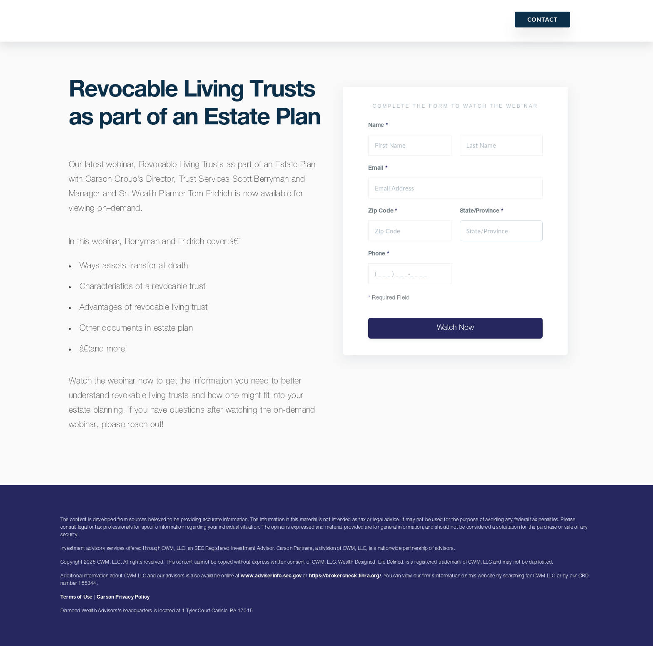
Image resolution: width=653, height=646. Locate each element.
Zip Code (382, 211)
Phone (378, 254)
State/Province (481, 211)
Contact (542, 19)
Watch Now (455, 328)
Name (378, 126)
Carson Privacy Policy (123, 597)
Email (378, 168)
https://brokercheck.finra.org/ (345, 576)
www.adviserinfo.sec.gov (271, 576)
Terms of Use (76, 597)
